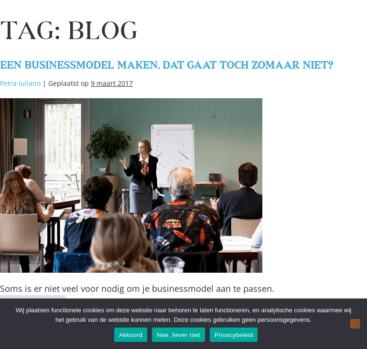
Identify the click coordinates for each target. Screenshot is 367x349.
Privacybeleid (234, 335)
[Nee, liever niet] (355, 323)
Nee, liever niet (178, 335)
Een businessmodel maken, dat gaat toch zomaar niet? (166, 60)
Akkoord (130, 335)
